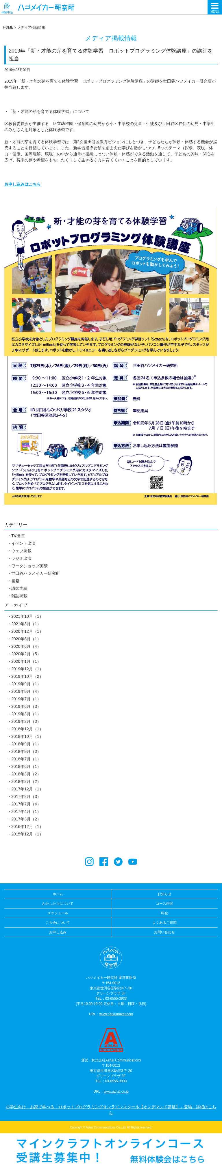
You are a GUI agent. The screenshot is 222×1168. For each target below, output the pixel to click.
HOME (8, 27)
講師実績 (19, 588)
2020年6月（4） (26, 646)
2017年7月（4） (26, 804)
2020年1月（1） (26, 661)
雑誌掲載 (19, 596)
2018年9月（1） (26, 744)
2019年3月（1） (26, 714)
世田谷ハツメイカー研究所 (35, 573)
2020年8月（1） (26, 639)
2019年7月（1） (26, 699)
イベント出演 (23, 543)
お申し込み (57, 932)
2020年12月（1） (27, 631)
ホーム (58, 894)
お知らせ (164, 894)
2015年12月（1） (27, 834)
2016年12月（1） (27, 826)
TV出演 (18, 535)
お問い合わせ (164, 932)
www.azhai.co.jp (116, 1091)
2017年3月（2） (26, 819)
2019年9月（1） (26, 684)
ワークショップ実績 (29, 566)
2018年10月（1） (27, 736)
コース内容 (164, 904)
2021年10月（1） (27, 616)
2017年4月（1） (26, 811)
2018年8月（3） (26, 751)
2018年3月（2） (26, 774)
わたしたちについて (57, 904)
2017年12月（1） (27, 789)
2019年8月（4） (26, 691)
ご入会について (58, 923)
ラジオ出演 (21, 558)
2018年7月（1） (26, 759)
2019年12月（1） (27, 669)
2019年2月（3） (26, 721)
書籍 (15, 581)
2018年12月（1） (27, 729)
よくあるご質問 (164, 923)
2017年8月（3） (26, 796)
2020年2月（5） (26, 654)
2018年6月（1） (26, 766)
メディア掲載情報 (31, 27)
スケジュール (57, 913)
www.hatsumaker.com (116, 1014)
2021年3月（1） (26, 624)
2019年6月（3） (26, 706)
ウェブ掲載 (21, 550)
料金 (164, 913)
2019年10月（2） (27, 676)
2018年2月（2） (26, 781)
